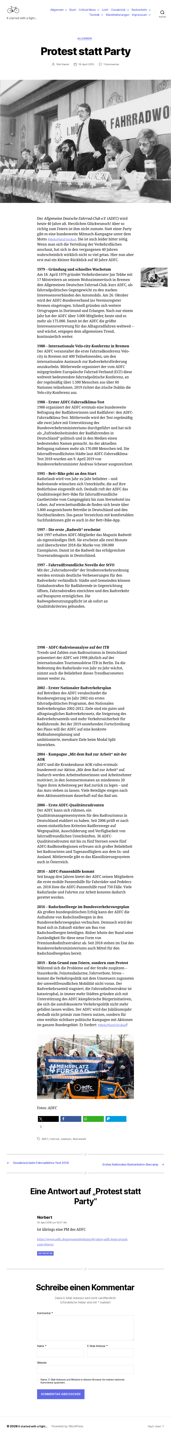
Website (42, 1373)
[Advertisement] (88, 637)
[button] (48, 1125)
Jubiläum (66, 1145)
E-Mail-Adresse (97, 1356)
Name (41, 1356)
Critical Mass (87, 12)
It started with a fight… (34, 1436)
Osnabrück (118, 12)
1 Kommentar (112, 70)
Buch (72, 12)
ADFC (45, 1145)
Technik (94, 17)
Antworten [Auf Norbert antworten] (45, 1264)
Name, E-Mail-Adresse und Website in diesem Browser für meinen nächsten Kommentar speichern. (82, 1391)
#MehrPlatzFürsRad (64, 245)
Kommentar (45, 1323)
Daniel (64, 70)
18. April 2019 (86, 70)
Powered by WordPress (71, 1436)
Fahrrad (55, 1145)
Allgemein (57, 12)
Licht (105, 12)
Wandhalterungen (117, 17)
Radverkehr (139, 12)
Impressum (139, 17)
